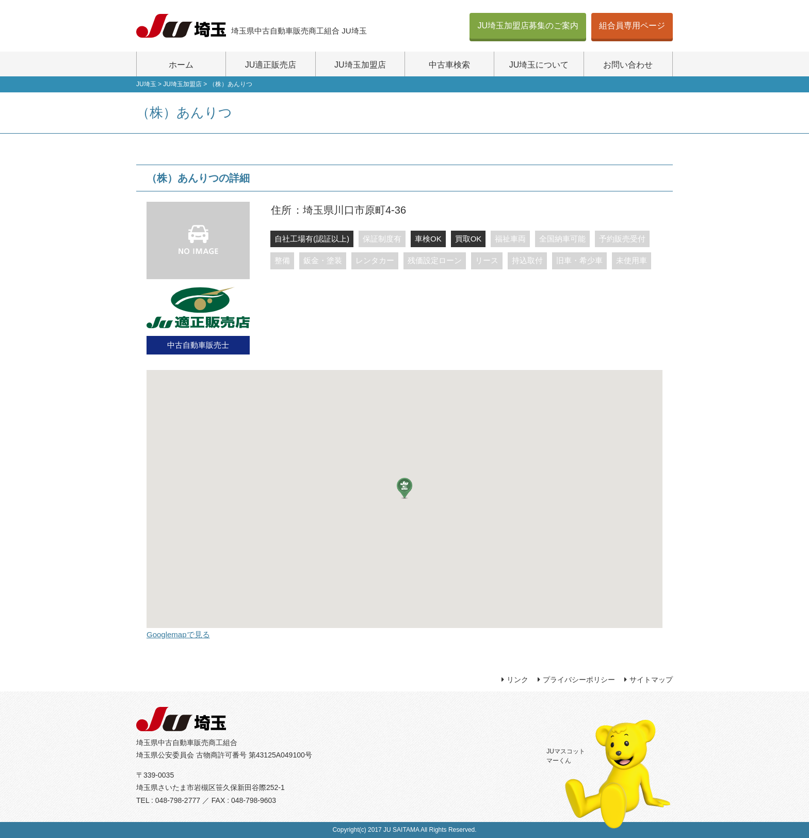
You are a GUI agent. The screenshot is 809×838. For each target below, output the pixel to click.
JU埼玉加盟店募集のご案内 (527, 25)
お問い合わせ (628, 64)
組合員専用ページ (632, 25)
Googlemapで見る (178, 634)
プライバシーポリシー (579, 679)
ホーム (181, 64)
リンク (517, 679)
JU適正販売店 (271, 64)
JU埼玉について (539, 64)
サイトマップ (651, 679)
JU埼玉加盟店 (360, 64)
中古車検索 (449, 64)
